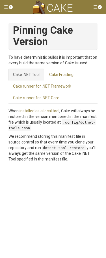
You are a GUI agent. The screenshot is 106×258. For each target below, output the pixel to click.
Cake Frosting (61, 74)
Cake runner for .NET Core (36, 98)
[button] (8, 7)
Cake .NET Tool (26, 74)
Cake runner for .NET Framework (42, 86)
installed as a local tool (39, 111)
